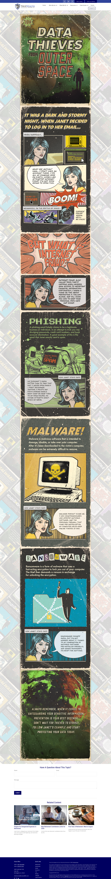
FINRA (66, 876)
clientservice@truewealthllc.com (21, 876)
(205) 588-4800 (20, 864)
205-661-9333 (20, 866)
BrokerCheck (75, 862)
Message (16, 780)
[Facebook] (72, 1)
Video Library (79, 1)
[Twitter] (64, 1)
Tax (36, 872)
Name (15, 770)
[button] (44, 5)
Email (57, 770)
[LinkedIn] (68, 1)
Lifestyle (37, 875)
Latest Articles (38, 877)
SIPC (68, 876)
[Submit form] (17, 793)
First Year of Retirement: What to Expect (80, 827)
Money (36, 873)
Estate (36, 868)
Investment (37, 866)
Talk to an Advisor (91, 1)
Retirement (37, 864)
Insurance (37, 870)
